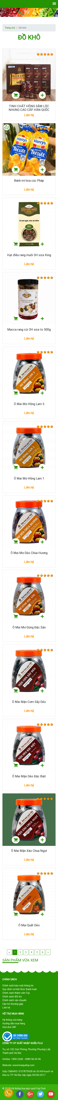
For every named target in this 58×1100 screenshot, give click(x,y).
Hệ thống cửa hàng (12, 1019)
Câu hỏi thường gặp (12, 1003)
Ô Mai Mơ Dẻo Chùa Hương (29, 553)
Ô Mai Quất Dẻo (29, 925)
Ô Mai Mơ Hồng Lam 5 (29, 404)
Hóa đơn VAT (9, 1027)
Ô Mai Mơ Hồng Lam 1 (29, 478)
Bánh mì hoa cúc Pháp (29, 180)
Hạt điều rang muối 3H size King (29, 255)
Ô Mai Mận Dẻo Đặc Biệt (29, 776)
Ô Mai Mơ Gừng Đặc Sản (29, 627)
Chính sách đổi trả (12, 996)
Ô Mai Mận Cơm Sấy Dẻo (29, 702)
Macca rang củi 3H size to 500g (29, 329)
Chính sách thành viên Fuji (16, 992)
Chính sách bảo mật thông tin (17, 985)
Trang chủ (10, 27)
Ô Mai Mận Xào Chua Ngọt (29, 851)
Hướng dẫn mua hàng (13, 1023)
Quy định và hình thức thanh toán (19, 989)
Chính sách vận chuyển (14, 1000)
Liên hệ (6, 1007)
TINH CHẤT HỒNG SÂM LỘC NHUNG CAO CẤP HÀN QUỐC (29, 108)
